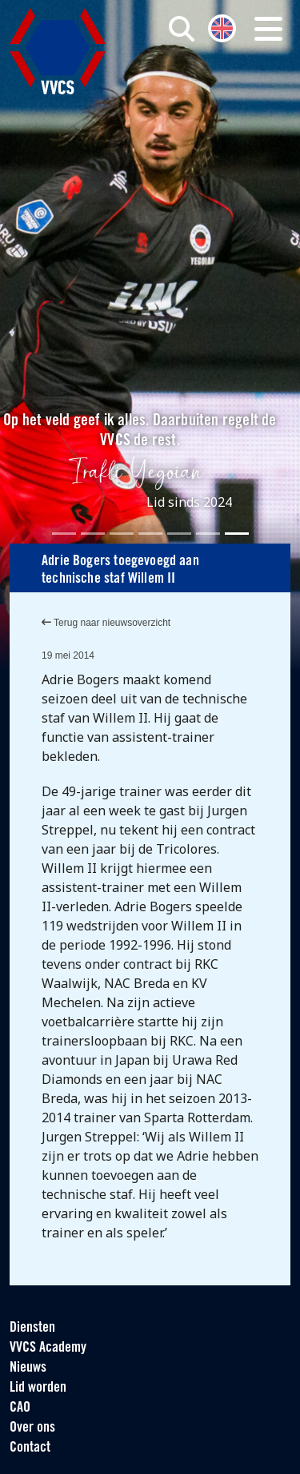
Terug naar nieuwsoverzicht (106, 622)
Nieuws (28, 1368)
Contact (30, 1448)
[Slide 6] (208, 533)
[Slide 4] (150, 533)
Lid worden (38, 1388)
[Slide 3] (122, 533)
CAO (20, 1408)
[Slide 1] (64, 533)
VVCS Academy (48, 1348)
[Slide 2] (93, 533)
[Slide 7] (237, 533)
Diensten (32, 1328)
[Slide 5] (179, 533)
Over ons (32, 1428)
